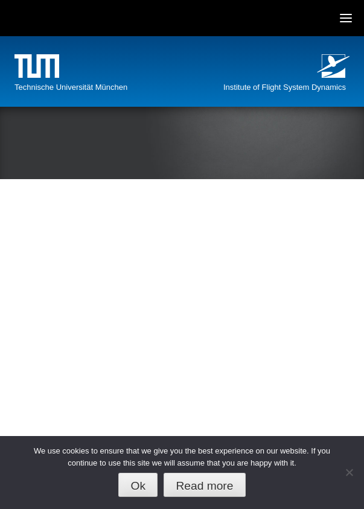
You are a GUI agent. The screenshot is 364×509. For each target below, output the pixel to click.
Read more (204, 485)
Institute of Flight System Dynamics (284, 87)
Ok (138, 485)
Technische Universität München (70, 87)
